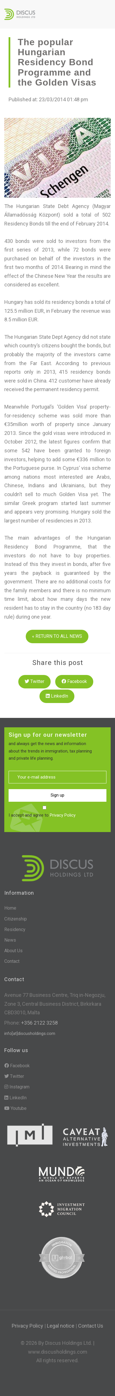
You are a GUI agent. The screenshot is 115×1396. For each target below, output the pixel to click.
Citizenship (15, 919)
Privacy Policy (63, 815)
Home (10, 908)
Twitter (34, 681)
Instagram (16, 1087)
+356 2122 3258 (39, 1023)
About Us (13, 950)
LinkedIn (57, 696)
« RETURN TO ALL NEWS (57, 636)
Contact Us (90, 1326)
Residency (14, 929)
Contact (11, 961)
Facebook (74, 681)
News (10, 940)
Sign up (57, 795)
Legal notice (60, 1326)
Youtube (15, 1108)
